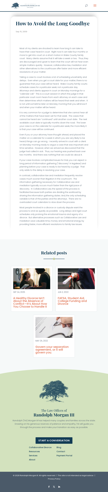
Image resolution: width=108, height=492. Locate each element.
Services (33, 455)
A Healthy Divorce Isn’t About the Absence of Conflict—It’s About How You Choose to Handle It (30, 302)
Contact (61, 451)
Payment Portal (64, 455)
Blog (59, 447)
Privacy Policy (54, 479)
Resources (34, 451)
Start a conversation (54, 440)
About (32, 459)
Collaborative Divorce (40, 447)
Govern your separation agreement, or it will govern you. (52, 349)
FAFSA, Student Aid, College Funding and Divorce (72, 301)
